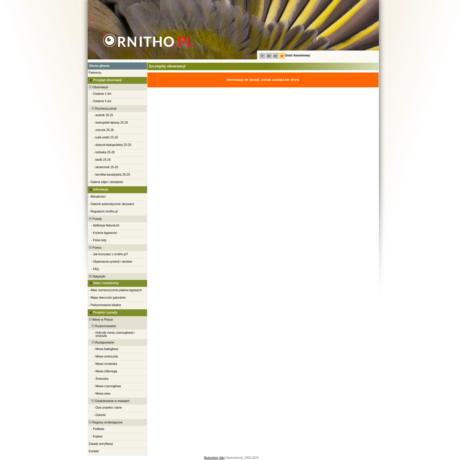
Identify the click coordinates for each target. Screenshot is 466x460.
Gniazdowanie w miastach (109, 401)
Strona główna (99, 65)
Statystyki (96, 276)
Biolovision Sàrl (214, 457)
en (275, 55)
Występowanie (101, 342)
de (268, 55)
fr (262, 55)
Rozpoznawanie (102, 326)
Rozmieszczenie (102, 108)
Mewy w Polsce (100, 319)
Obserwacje (98, 87)
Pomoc (95, 247)
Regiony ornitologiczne (105, 422)
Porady (95, 218)
